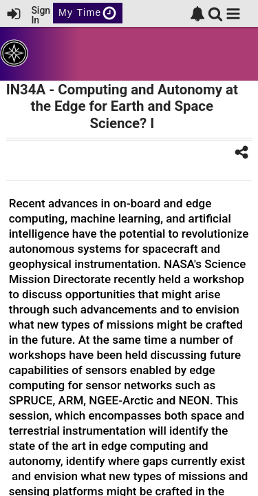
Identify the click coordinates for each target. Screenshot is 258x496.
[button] (233, 13)
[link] (197, 13)
